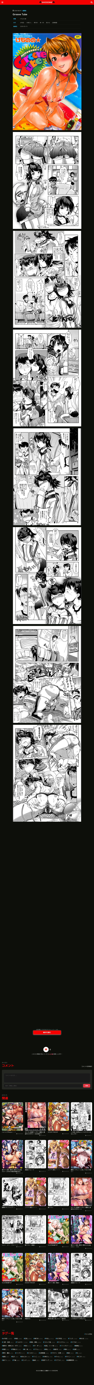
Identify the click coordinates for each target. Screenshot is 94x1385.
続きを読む (47, 1032)
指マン (6, 1360)
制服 (6, 1349)
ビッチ (26, 1360)
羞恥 (6, 1356)
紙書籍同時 (72, 1360)
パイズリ (20, 1353)
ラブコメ (59, 1360)
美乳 (48, 1349)
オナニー (70, 1356)
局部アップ (47, 1360)
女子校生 (61, 1338)
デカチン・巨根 (58, 1353)
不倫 (16, 1360)
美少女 (48, 22)
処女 (28, 1346)
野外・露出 (8, 1353)
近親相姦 (54, 22)
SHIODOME (47, 2)
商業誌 (24, 10)
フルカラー (22, 1342)
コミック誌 (49, 1342)
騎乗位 (79, 1346)
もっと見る (88, 1334)
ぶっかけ (32, 1353)
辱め (68, 1349)
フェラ (73, 1338)
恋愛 (77, 1349)
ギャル (59, 1356)
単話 (18, 1338)
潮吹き (58, 1349)
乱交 (15, 1356)
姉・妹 (42, 22)
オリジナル (63, 1342)
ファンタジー (66, 1346)
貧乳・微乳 (35, 1342)
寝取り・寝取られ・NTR (12, 1346)
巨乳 (28, 1338)
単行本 (36, 22)
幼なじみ (25, 1356)
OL (79, 1353)
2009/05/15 (23, 26)
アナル (38, 1349)
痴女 (70, 1353)
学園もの (16, 1349)
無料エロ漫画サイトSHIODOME (49, 1371)
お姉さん (29, 22)
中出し (50, 1338)
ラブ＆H (76, 1342)
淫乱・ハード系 (51, 1346)
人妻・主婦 (8, 1342)
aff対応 (22, 22)
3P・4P (38, 1346)
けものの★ (23, 19)
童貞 (36, 1360)
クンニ (37, 1356)
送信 (86, 1085)
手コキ (81, 1356)
